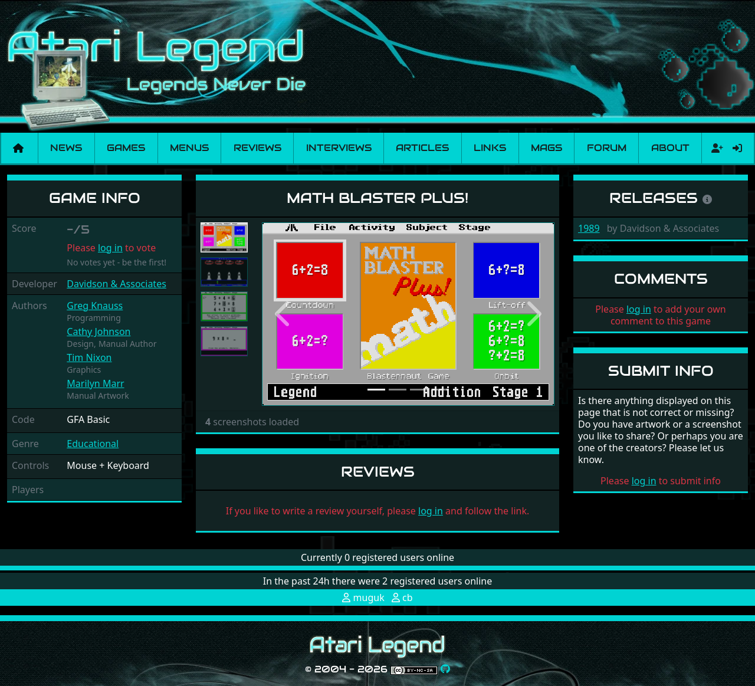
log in (110, 247)
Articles (422, 148)
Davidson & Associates (116, 283)
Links (490, 148)
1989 (589, 228)
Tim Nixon (89, 357)
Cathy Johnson (98, 331)
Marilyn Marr (95, 383)
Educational (93, 443)
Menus (189, 148)
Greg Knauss (95, 305)
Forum (606, 148)
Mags (546, 148)
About (670, 148)
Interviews (339, 148)
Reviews (257, 148)
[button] (284, 314)
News (66, 148)
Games (126, 148)
